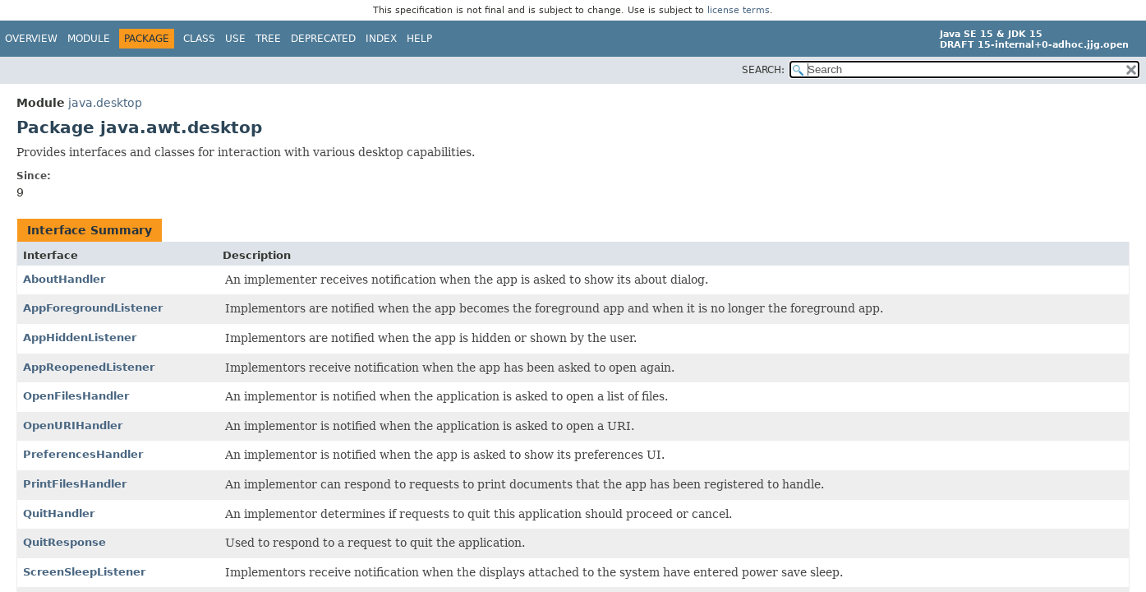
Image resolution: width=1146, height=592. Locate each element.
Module (88, 38)
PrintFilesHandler (75, 484)
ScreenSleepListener (84, 572)
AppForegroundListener (93, 308)
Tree (268, 38)
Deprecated (323, 38)
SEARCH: (763, 70)
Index (381, 38)
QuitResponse (64, 542)
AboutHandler (64, 279)
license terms (738, 10)
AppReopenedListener (88, 367)
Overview (31, 38)
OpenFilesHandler (76, 396)
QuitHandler (58, 513)
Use (235, 38)
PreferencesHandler (83, 454)
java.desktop (105, 102)
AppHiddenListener (79, 337)
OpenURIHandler (72, 425)
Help (419, 38)
